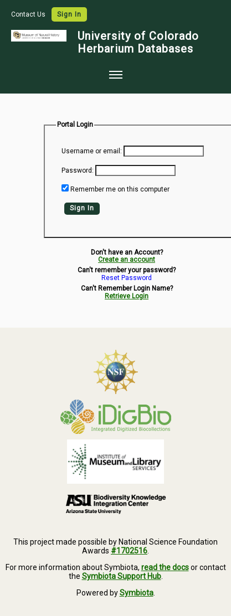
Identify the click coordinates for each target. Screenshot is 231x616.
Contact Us (29, 14)
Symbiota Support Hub (121, 576)
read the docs (165, 567)
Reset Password (126, 278)
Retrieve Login (126, 296)
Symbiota (136, 592)
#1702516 (129, 550)
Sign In (69, 14)
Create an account (126, 259)
